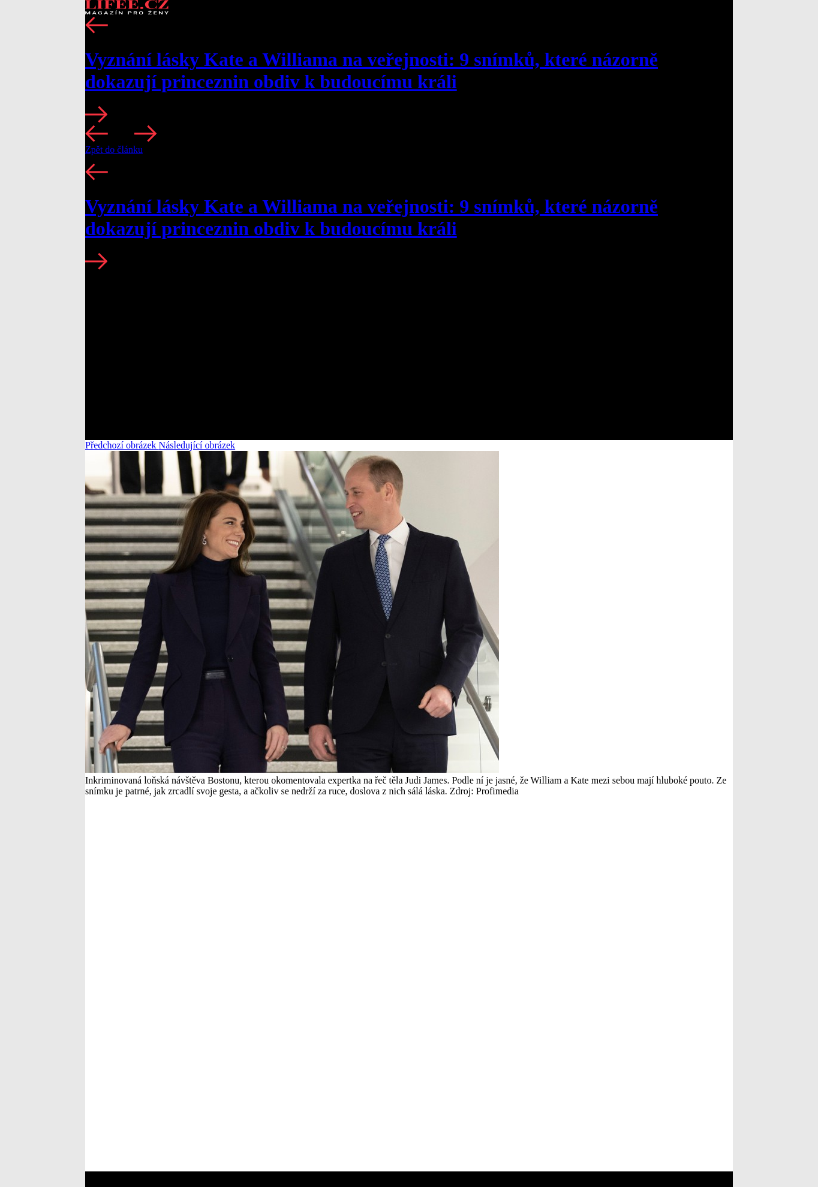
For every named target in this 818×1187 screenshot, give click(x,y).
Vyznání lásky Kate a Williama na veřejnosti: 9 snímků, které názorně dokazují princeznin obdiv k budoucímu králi (371, 70)
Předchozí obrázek (122, 445)
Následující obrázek (197, 445)
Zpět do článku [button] (114, 149)
